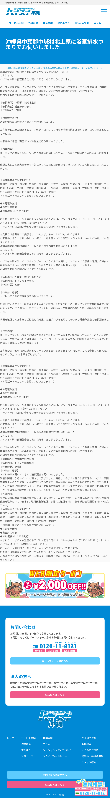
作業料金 (26, 744)
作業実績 (48, 738)
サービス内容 (28, 738)
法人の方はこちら (55, 694)
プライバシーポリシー (55, 756)
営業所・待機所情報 (92, 756)
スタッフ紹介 (89, 762)
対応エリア (27, 756)
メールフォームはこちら (55, 661)
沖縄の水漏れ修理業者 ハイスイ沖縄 (22, 68)
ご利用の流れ (89, 738)
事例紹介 (26, 750)
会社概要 (86, 744)
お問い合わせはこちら (55, 775)
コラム (46, 744)
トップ (10, 738)
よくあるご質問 (90, 750)
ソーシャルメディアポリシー (58, 750)
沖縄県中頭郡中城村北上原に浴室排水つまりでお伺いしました (73, 68)
